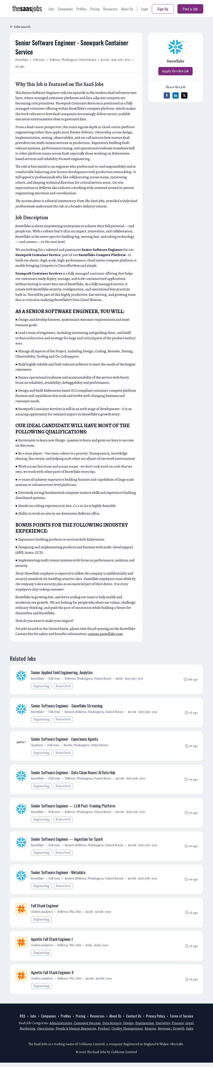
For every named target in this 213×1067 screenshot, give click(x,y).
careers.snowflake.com (105, 633)
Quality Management (127, 1032)
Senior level (63, 686)
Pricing (95, 8)
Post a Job (190, 8)
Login (144, 8)
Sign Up (162, 8)
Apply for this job (175, 71)
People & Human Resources (76, 1032)
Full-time (39, 60)
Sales (189, 1032)
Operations (45, 1032)
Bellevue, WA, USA (69, 915)
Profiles (81, 8)
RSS (22, 1020)
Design (128, 1027)
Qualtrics (37, 746)
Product (104, 1032)
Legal (189, 1027)
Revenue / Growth (171, 1032)
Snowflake (21, 60)
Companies (65, 8)
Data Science (111, 1027)
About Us (127, 8)
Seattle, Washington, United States (86, 746)
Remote (150, 1032)
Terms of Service (181, 1020)
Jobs (51, 8)
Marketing (27, 1032)
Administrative (61, 1027)
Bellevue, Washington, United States (73, 60)
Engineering (42, 686)
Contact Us (133, 1020)
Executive (163, 1027)
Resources (110, 8)
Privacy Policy (155, 1020)
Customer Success (87, 1027)
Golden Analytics (42, 915)
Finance (178, 1027)
